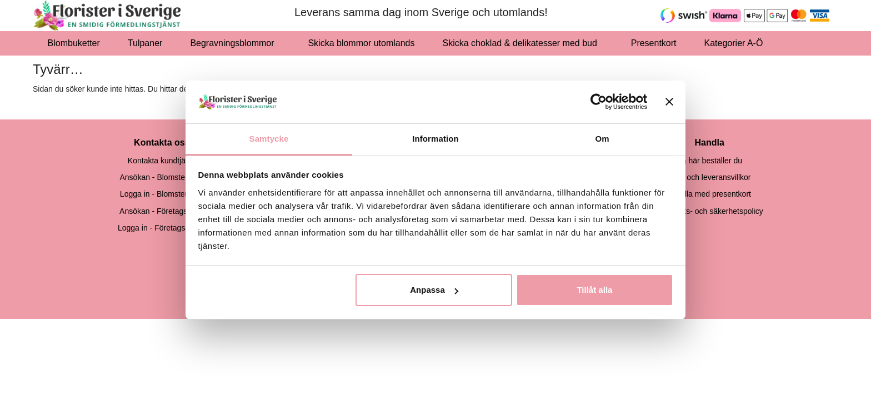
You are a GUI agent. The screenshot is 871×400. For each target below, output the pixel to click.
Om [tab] (602, 138)
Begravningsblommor (235, 43)
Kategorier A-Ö (736, 43)
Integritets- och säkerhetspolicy (709, 211)
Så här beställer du (709, 160)
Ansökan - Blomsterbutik (161, 177)
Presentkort (654, 43)
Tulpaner (145, 43)
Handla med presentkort (709, 193)
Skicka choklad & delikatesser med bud (523, 43)
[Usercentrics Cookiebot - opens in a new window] (598, 101)
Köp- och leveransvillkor (709, 177)
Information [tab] (435, 138)
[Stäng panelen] (669, 102)
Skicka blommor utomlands (361, 43)
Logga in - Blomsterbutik (162, 193)
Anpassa (434, 289)
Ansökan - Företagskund (161, 211)
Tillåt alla (594, 289)
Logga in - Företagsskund (162, 227)
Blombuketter (74, 43)
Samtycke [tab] (269, 138)
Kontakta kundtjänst (162, 160)
